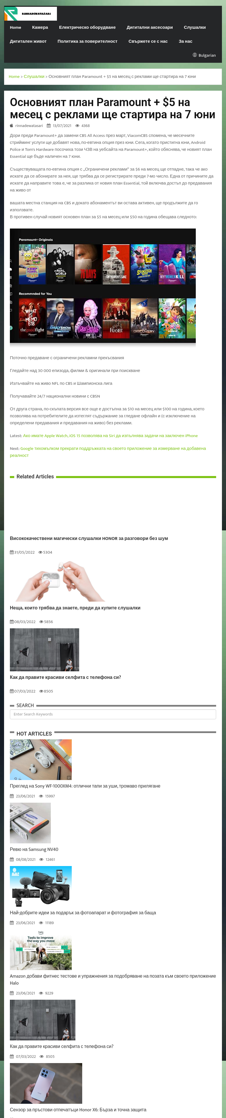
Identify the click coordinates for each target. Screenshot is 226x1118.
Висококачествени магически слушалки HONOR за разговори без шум (89, 538)
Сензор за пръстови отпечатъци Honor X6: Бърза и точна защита (78, 1110)
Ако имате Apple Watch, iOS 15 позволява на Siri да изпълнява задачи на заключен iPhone (110, 435)
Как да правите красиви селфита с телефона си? (65, 677)
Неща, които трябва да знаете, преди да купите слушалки (75, 608)
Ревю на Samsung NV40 (34, 850)
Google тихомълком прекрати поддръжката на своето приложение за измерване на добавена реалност (108, 452)
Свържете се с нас (148, 41)
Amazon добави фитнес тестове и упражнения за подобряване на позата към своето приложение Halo (113, 979)
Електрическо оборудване (87, 27)
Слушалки (195, 27)
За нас (185, 41)
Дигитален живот (28, 41)
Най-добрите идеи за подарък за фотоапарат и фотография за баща (83, 913)
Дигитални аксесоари (150, 27)
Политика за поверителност (87, 41)
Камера (40, 27)
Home (15, 27)
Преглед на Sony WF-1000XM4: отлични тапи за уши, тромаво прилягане (85, 786)
